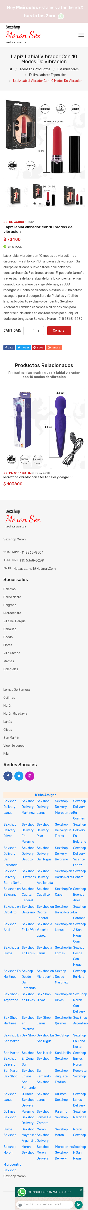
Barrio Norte (12, 597)
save (38, 347)
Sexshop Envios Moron (79, 1058)
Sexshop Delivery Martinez (28, 806)
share (54, 347)
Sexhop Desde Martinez (61, 976)
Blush (31, 222)
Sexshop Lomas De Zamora (44, 1117)
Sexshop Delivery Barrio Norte (12, 877)
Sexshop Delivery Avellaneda (45, 877)
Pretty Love (41, 472)
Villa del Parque (14, 621)
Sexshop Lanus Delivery (79, 1099)
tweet (23, 347)
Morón (7, 706)
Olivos (7, 730)
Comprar (59, 331)
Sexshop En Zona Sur (28, 1058)
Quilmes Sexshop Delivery (28, 1099)
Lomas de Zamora (16, 690)
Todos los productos (35, 69)
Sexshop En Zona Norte (79, 1041)
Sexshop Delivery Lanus (10, 806)
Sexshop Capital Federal (28, 894)
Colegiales (10, 669)
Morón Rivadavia (15, 714)
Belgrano (9, 605)
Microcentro (12, 613)
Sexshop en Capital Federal (45, 912)
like (9, 347)
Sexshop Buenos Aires (79, 894)
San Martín (11, 738)
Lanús (7, 722)
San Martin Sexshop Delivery (11, 1058)
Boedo (8, 637)
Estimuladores (68, 69)
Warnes (8, 661)
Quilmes (9, 698)
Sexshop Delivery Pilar (43, 830)
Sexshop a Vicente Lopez (44, 930)
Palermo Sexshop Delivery (28, 1117)
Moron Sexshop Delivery (43, 1135)
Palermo (9, 589)
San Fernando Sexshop (44, 1076)
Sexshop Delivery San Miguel (44, 853)
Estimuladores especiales (47, 75)
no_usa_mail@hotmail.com (35, 569)
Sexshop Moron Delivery (43, 1152)
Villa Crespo (11, 653)
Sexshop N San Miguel (79, 1152)
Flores (7, 645)
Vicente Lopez (14, 746)
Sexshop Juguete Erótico (61, 1076)
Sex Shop (29, 1035)
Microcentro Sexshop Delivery (64, 1152)
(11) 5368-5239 (32, 560)
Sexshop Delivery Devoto (28, 853)
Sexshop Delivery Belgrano (61, 853)
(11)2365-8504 (31, 553)
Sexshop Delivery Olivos (10, 830)
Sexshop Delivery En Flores (63, 830)
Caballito (9, 629)
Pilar (6, 754)
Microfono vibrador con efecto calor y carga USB (39, 477)
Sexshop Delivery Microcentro (64, 806)
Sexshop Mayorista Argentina (29, 1135)
